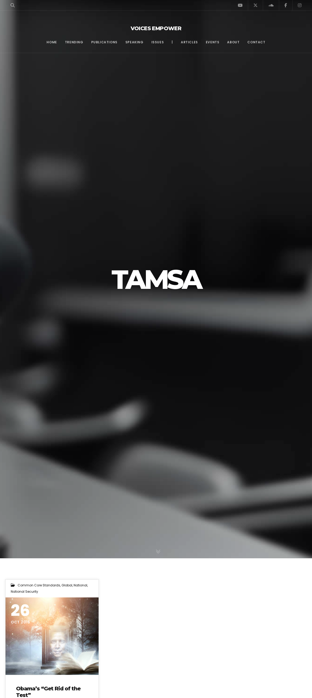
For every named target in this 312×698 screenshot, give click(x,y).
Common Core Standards (39, 585)
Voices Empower (156, 28)
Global (67, 585)
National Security (24, 591)
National (80, 585)
